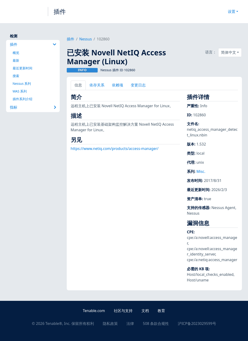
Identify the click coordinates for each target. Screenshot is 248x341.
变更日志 (138, 85)
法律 (130, 323)
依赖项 (117, 85)
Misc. (200, 171)
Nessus (85, 39)
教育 (161, 310)
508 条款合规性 (156, 323)
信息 (78, 85)
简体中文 (228, 52)
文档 (145, 310)
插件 (60, 11)
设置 (231, 11)
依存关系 (96, 85)
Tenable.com (94, 310)
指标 (33, 107)
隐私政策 (110, 323)
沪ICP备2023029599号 (197, 323)
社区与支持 (123, 310)
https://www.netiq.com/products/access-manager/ (115, 148)
